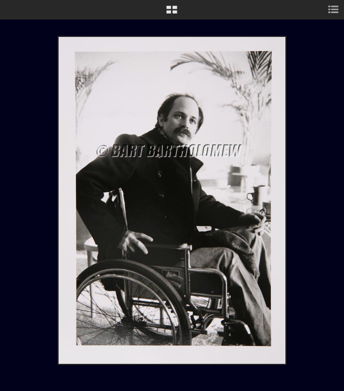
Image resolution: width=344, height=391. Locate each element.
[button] (171, 13)
